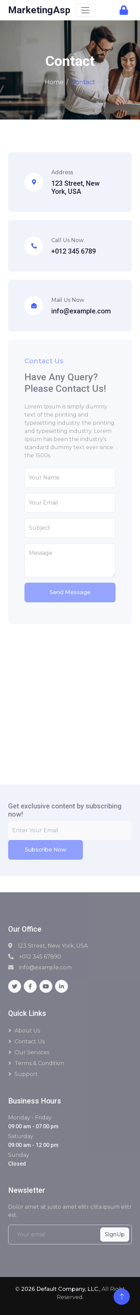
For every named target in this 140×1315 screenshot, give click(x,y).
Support (26, 1074)
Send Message (70, 592)
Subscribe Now (45, 849)
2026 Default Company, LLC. (60, 1289)
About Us (27, 1030)
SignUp (115, 1234)
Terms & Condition (39, 1063)
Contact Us (30, 1041)
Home (54, 82)
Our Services (32, 1052)
